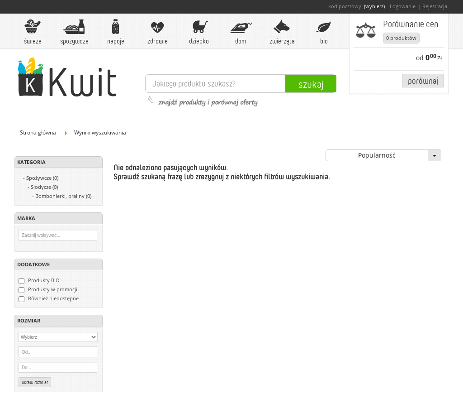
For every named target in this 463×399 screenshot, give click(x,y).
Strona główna (38, 132)
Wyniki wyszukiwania (100, 132)
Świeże (32, 32)
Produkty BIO (39, 280)
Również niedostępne (49, 298)
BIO (323, 32)
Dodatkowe (33, 264)
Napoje (115, 32)
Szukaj (311, 84)
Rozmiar (28, 320)
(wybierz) (374, 6)
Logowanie (403, 6)
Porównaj (423, 80)
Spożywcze (74, 32)
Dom (240, 32)
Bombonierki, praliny (63, 195)
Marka (26, 218)
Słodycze (44, 186)
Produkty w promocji (48, 289)
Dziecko (199, 32)
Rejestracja (434, 6)
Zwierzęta (282, 32)
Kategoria (31, 162)
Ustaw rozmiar (35, 382)
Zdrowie (157, 32)
